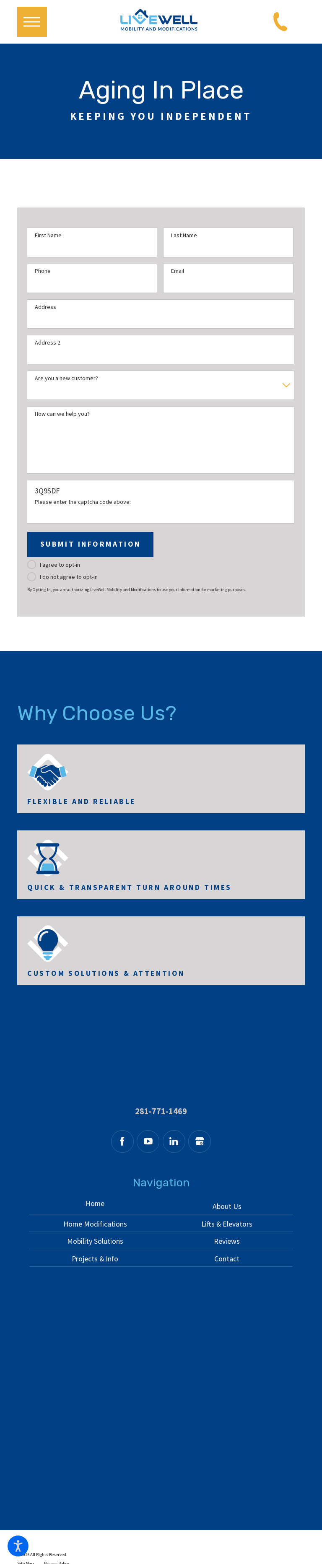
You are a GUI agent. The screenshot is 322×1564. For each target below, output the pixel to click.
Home (95, 1203)
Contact (226, 1258)
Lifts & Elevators (226, 1224)
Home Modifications (95, 1224)
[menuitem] (95, 1205)
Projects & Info (95, 1258)
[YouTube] (148, 1141)
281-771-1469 (161, 1111)
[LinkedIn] (174, 1141)
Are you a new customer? (66, 378)
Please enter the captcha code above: (83, 502)
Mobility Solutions (95, 1241)
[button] (18, 1545)
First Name (48, 235)
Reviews (227, 1241)
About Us (227, 1206)
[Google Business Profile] (199, 1141)
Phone (43, 271)
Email (177, 271)
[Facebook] (122, 1141)
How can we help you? (62, 414)
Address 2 (47, 342)
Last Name (184, 235)
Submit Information (90, 544)
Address (45, 307)
